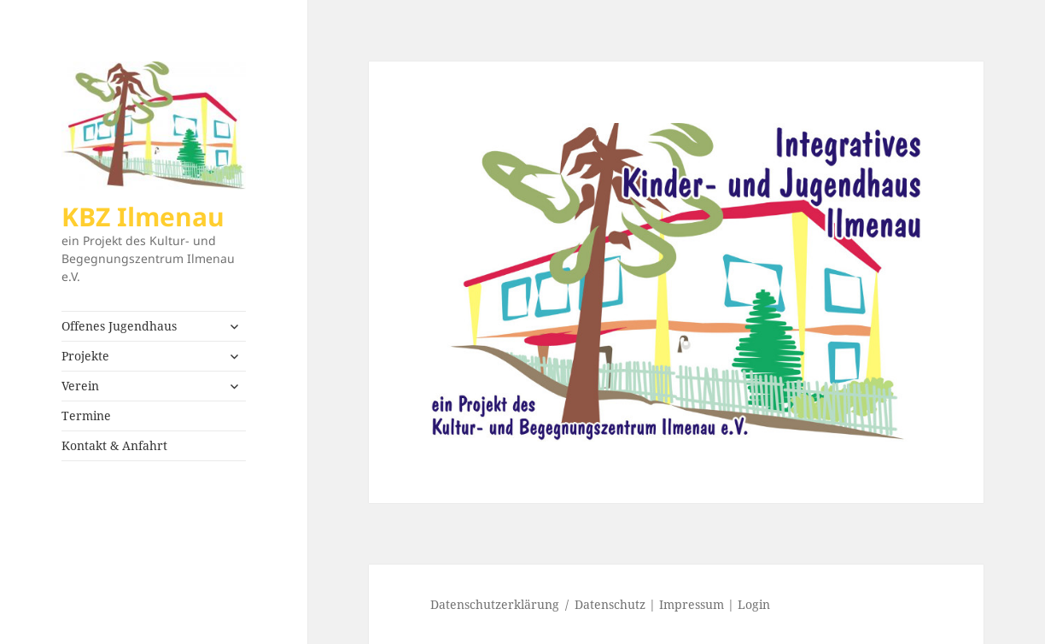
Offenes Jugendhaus (119, 326)
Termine (86, 415)
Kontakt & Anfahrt (114, 445)
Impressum (691, 604)
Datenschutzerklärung (494, 604)
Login (754, 604)
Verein (80, 386)
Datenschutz (610, 604)
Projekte (85, 356)
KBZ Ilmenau (143, 216)
